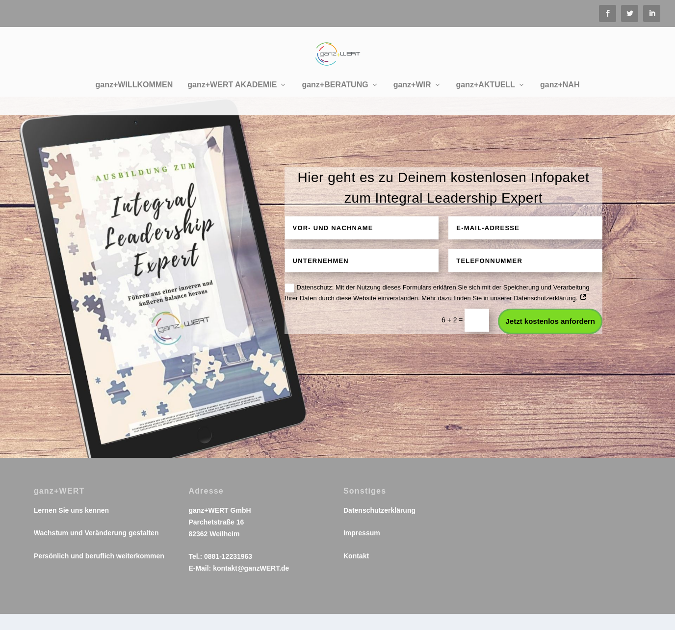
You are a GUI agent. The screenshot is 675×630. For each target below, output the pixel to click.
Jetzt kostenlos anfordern (550, 337)
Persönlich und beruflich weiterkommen (99, 572)
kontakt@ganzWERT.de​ (251, 584)
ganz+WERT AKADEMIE (232, 82)
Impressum (361, 549)
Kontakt (356, 572)
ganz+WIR (412, 82)
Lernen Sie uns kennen (71, 526)
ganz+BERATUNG (335, 82)
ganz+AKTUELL (485, 82)
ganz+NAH (559, 82)
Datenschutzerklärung (379, 526)
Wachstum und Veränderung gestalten (96, 549)
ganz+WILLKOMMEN (134, 82)
